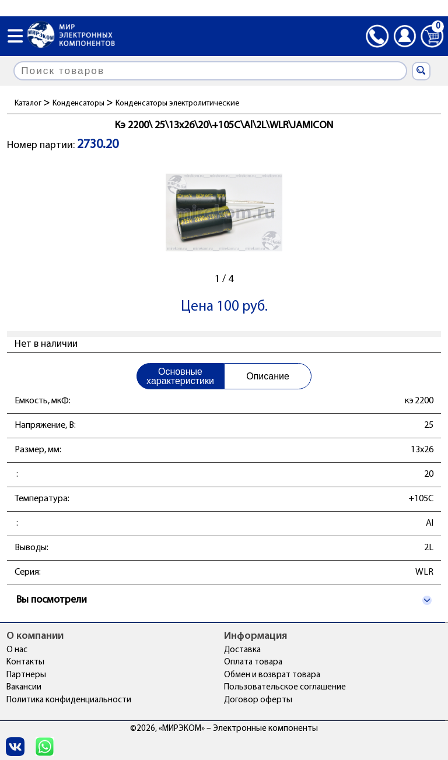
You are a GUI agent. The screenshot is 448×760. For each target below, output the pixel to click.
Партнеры (26, 675)
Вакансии (23, 687)
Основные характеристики (180, 376)
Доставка (242, 650)
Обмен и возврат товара (272, 675)
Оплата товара (253, 662)
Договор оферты (258, 700)
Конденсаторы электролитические (177, 103)
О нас (16, 650)
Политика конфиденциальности (68, 700)
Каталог (28, 103)
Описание (267, 376)
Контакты (25, 662)
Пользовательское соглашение (285, 687)
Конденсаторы (78, 103)
